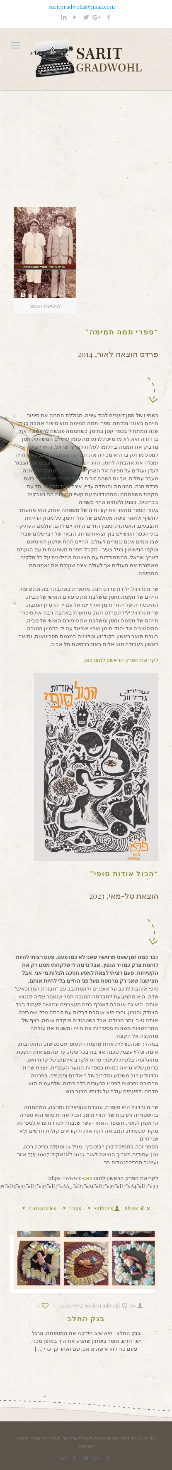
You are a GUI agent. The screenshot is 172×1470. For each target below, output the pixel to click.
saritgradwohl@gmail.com (81, 6)
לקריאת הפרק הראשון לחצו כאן (121, 659)
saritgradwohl (102, 1305)
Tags (71, 1208)
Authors (102, 1208)
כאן (89, 1177)
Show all (138, 1208)
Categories (38, 1208)
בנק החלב (86, 1318)
